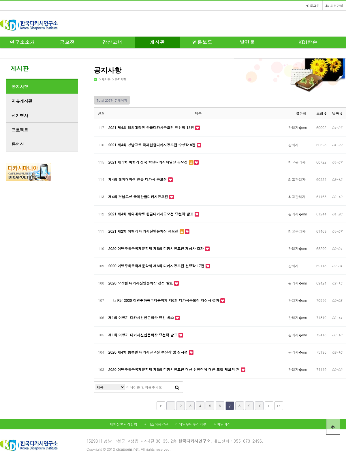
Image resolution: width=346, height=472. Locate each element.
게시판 (157, 42)
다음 (269, 405)
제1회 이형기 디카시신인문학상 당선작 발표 (143, 334)
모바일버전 (222, 424)
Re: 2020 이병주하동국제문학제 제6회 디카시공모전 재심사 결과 (167, 300)
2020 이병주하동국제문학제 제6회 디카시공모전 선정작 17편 (157, 265)
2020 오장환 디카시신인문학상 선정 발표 (141, 282)
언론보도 (202, 42)
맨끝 (278, 405)
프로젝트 (20, 130)
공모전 (67, 42)
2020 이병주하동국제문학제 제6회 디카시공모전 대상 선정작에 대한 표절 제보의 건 (174, 369)
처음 (161, 405)
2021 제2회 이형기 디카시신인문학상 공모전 (144, 231)
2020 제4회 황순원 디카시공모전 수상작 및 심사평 (148, 352)
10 (259, 405)
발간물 (247, 42)
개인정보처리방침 (123, 424)
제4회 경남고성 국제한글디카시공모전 (138, 196)
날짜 (337, 113)
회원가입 (334, 5)
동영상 (18, 144)
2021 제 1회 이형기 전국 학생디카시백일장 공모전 (148, 162)
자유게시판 (22, 101)
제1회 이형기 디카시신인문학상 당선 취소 (141, 317)
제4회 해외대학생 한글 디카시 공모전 (138, 179)
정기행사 (20, 115)
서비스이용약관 (156, 424)
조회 (321, 113)
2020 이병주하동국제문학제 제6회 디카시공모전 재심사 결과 (156, 248)
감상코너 (112, 42)
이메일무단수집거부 (190, 424)
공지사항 (120, 79)
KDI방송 (307, 42)
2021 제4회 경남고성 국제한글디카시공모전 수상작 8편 (152, 144)
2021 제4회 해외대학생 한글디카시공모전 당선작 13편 (151, 127)
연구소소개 (22, 42)
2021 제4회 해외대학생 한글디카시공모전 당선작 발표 (151, 213)
